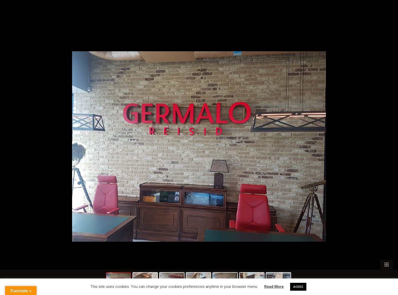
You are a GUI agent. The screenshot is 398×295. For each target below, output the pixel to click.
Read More (274, 286)
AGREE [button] (298, 287)
